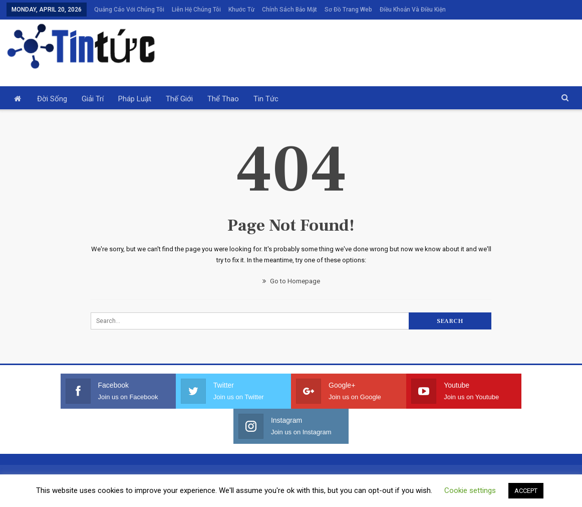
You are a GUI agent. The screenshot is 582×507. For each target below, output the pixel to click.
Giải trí (93, 98)
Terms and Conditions (266, 495)
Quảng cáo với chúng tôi (129, 9)
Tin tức (265, 98)
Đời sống (52, 98)
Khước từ (241, 9)
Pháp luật (134, 98)
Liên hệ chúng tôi (196, 9)
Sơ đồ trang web (348, 9)
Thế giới (179, 98)
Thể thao (223, 98)
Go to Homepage (291, 281)
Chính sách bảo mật (289, 9)
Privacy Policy (328, 495)
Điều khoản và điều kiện (413, 9)
